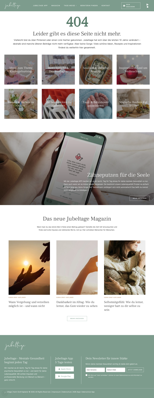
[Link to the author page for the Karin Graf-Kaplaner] (17, 297)
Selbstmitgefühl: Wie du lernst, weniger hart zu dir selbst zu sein (123, 306)
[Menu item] (40, 5)
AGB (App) (77, 392)
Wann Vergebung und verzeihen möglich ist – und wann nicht (29, 304)
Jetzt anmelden (135, 370)
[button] (76, 5)
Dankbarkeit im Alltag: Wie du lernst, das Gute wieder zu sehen (77, 304)
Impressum (56, 392)
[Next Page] (77, 318)
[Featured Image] (29, 267)
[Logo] (12, 5)
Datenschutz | (67, 392)
